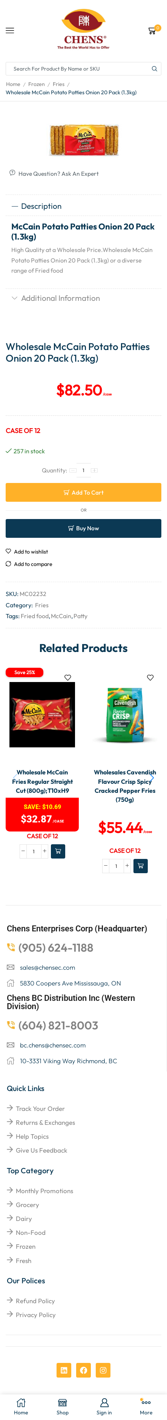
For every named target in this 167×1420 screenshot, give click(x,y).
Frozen (36, 84)
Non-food (31, 1232)
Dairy (24, 1218)
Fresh (23, 1261)
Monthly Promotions (44, 1191)
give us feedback (41, 1150)
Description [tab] (36, 206)
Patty (80, 616)
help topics (32, 1136)
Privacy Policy (36, 1315)
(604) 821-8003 (58, 1025)
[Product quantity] (84, 470)
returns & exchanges (45, 1122)
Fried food (35, 616)
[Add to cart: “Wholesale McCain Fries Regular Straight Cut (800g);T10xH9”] (58, 851)
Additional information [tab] (55, 298)
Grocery (27, 1205)
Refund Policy (35, 1301)
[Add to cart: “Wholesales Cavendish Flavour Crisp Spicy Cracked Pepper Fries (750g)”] (140, 866)
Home (13, 84)
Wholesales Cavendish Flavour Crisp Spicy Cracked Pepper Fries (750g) (125, 785)
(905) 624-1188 (55, 947)
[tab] (83, 206)
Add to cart (88, 492)
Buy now (87, 528)
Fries (58, 84)
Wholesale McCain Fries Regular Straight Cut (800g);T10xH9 (42, 781)
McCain (61, 616)
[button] (151, 777)
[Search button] (154, 68)
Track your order (40, 1108)
